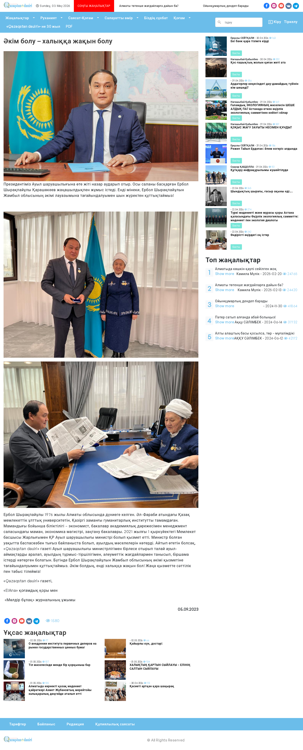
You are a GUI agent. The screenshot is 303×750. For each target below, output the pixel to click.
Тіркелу (291, 21)
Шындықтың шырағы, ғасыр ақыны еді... (262, 191)
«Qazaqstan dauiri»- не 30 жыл (33, 26)
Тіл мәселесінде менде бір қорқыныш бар (59, 665)
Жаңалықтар (17, 18)
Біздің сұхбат (156, 18)
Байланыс (46, 724)
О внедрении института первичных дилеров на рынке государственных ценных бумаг (63, 645)
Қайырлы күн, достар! (146, 643)
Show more (224, 274)
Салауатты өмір (119, 18)
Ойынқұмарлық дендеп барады (231, 6)
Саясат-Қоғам (80, 18)
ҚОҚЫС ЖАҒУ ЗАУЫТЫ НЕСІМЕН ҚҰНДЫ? (261, 127)
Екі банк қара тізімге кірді (250, 41)
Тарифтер (17, 724)
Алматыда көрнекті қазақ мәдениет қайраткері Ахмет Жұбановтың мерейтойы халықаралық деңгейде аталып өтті (60, 690)
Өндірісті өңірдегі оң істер (250, 235)
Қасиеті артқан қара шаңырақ (152, 686)
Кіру (273, 21)
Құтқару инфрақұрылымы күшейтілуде (259, 170)
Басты (236, 53)
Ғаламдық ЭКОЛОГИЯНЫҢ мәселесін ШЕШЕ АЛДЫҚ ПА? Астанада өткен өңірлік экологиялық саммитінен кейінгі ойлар (263, 108)
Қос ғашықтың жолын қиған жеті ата (258, 62)
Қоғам (179, 18)
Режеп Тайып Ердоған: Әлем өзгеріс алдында (264, 148)
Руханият (48, 18)
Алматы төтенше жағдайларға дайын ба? (154, 6)
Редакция (75, 724)
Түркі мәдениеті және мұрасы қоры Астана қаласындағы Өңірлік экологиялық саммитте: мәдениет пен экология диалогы (264, 216)
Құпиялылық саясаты (115, 724)
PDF (69, 26)
